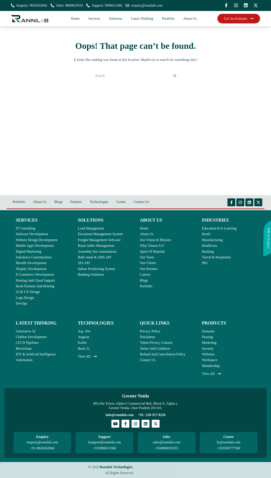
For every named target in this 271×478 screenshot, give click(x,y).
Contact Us (141, 202)
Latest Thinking (142, 18)
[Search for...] (131, 75)
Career (121, 202)
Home (75, 18)
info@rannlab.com (120, 415)
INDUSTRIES (215, 220)
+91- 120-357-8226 (151, 415)
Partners (76, 202)
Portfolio (168, 18)
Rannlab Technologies (116, 467)
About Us (190, 18)
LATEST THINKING (36, 323)
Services (94, 18)
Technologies (99, 202)
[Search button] (175, 75)
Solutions (115, 18)
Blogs (59, 202)
